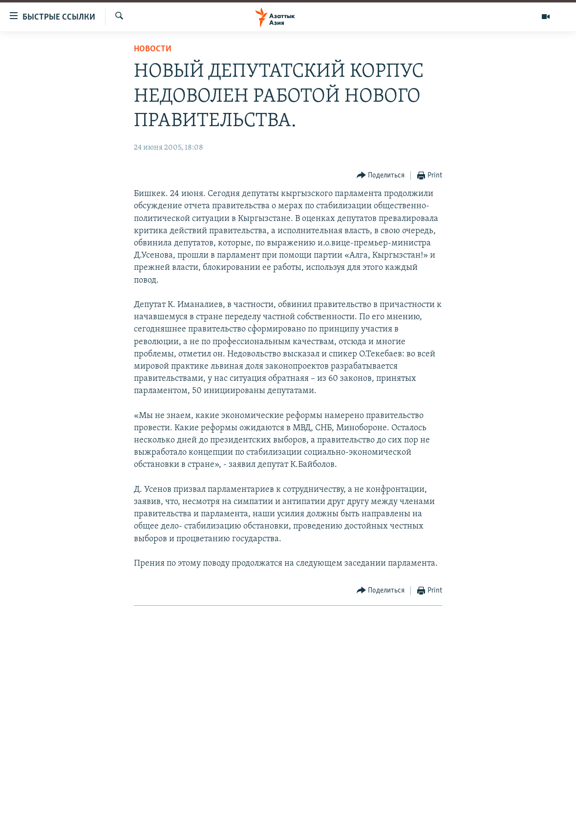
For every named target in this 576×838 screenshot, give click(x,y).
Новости (152, 49)
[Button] (381, 175)
